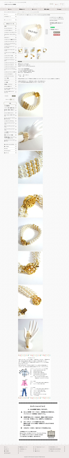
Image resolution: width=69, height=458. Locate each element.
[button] (19, 31)
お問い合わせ (58, 23)
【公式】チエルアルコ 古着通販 (10, 4)
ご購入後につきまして (54, 29)
